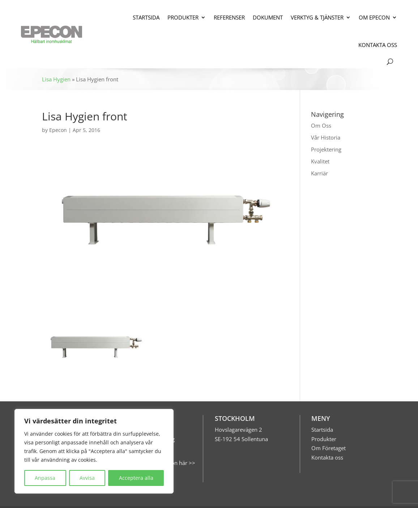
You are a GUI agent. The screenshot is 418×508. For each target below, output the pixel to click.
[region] (94, 451)
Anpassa (45, 477)
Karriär (319, 173)
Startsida (322, 429)
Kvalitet (320, 161)
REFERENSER (229, 17)
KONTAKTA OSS (377, 44)
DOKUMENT (268, 17)
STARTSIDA (146, 17)
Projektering (326, 149)
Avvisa (87, 477)
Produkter (323, 439)
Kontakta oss (327, 457)
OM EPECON (374, 17)
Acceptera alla (136, 477)
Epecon (58, 130)
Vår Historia (325, 137)
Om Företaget (328, 448)
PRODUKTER (183, 17)
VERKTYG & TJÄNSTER (317, 17)
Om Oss (321, 125)
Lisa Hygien (56, 79)
